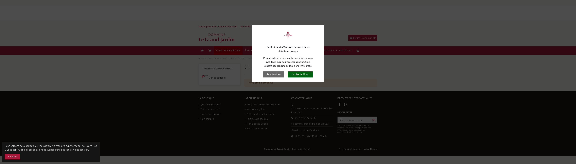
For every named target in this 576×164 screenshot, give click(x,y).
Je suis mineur (273, 74)
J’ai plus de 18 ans (300, 74)
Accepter (12, 156)
